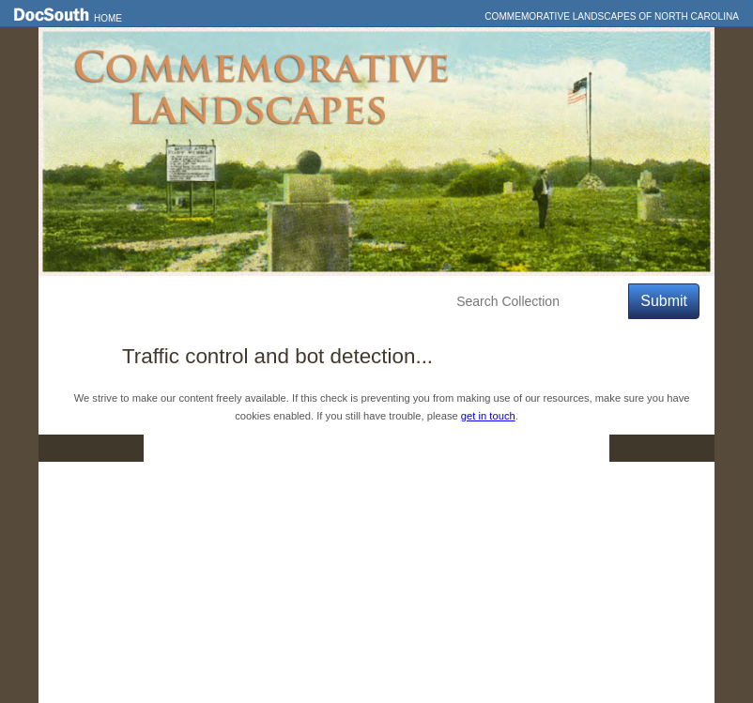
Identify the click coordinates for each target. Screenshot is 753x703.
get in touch (488, 415)
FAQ (573, 447)
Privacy (491, 447)
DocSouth (279, 447)
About (391, 302)
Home (108, 18)
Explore (227, 302)
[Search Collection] (538, 301)
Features (146, 302)
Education (312, 302)
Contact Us (389, 447)
